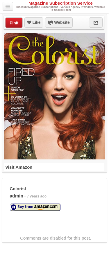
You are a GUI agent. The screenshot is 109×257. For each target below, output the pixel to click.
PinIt (14, 23)
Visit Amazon (18, 167)
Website (58, 22)
